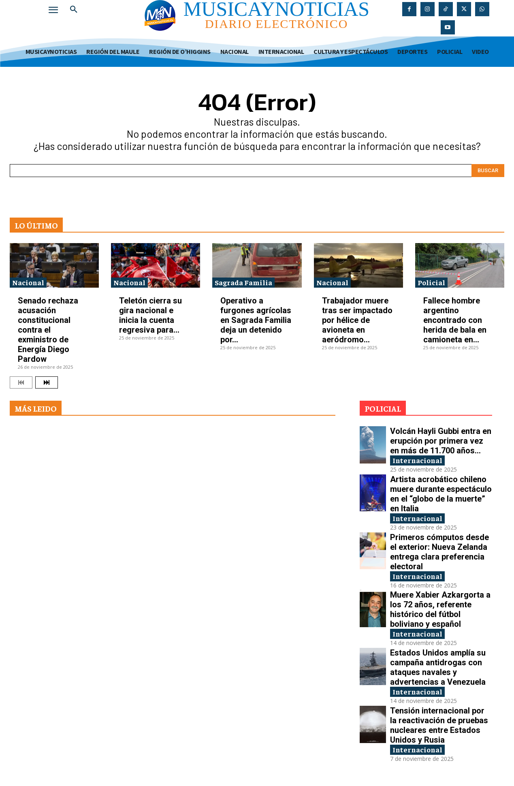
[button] (73, 9)
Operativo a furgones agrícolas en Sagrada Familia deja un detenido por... (255, 320)
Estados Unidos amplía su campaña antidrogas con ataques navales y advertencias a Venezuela (438, 667)
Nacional (28, 282)
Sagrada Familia (243, 282)
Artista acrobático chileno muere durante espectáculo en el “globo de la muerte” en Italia (441, 493)
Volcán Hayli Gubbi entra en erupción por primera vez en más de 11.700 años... (440, 440)
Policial (431, 282)
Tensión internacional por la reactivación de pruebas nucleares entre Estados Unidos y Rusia (439, 725)
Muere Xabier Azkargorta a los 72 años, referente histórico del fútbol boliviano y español (440, 609)
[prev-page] (21, 382)
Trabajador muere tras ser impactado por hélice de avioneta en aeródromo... (357, 320)
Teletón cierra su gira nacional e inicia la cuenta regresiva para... (150, 315)
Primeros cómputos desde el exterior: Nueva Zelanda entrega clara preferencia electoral (439, 551)
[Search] (487, 170)
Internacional (417, 460)
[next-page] (46, 382)
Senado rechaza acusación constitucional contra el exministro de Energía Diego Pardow (48, 330)
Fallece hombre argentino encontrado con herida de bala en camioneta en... (454, 320)
